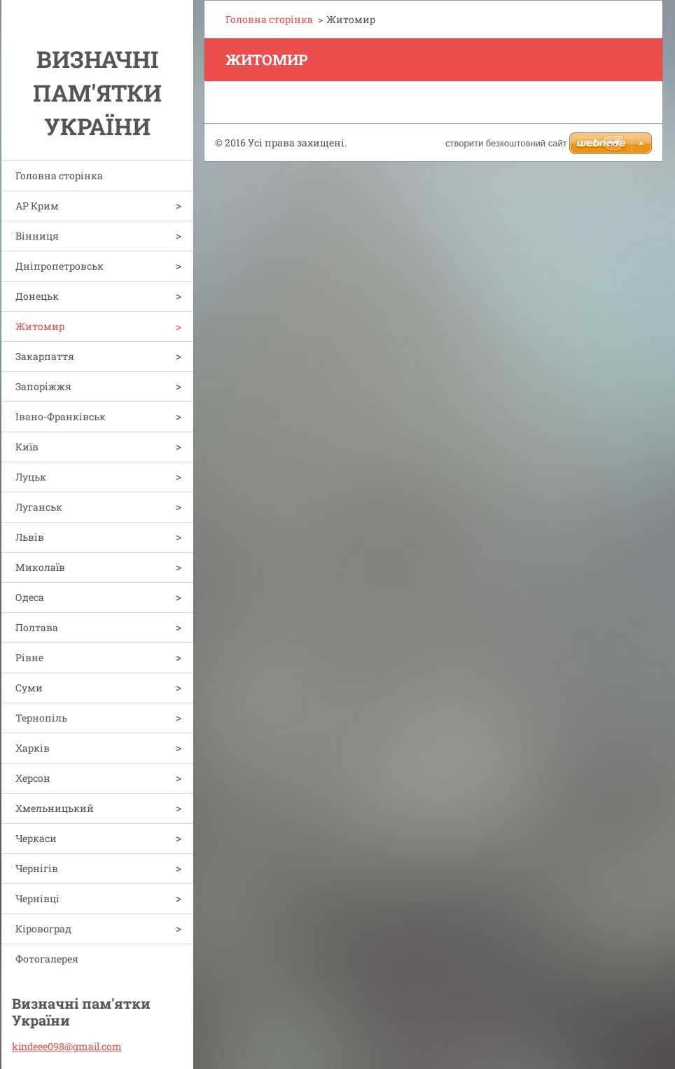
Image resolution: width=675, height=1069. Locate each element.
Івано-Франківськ (60, 416)
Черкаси (36, 838)
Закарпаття (44, 356)
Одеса (29, 597)
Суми (29, 687)
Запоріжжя (43, 386)
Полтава (36, 627)
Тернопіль (41, 717)
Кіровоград (43, 928)
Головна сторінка (59, 175)
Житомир (39, 326)
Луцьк (30, 476)
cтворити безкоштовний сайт (506, 143)
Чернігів (36, 868)
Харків (32, 747)
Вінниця (37, 235)
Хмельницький (54, 808)
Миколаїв (40, 567)
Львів (29, 537)
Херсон (32, 778)
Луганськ (38, 506)
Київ (27, 446)
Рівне (29, 657)
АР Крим (37, 205)
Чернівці (37, 898)
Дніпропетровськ (59, 266)
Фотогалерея (46, 958)
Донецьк (37, 296)
